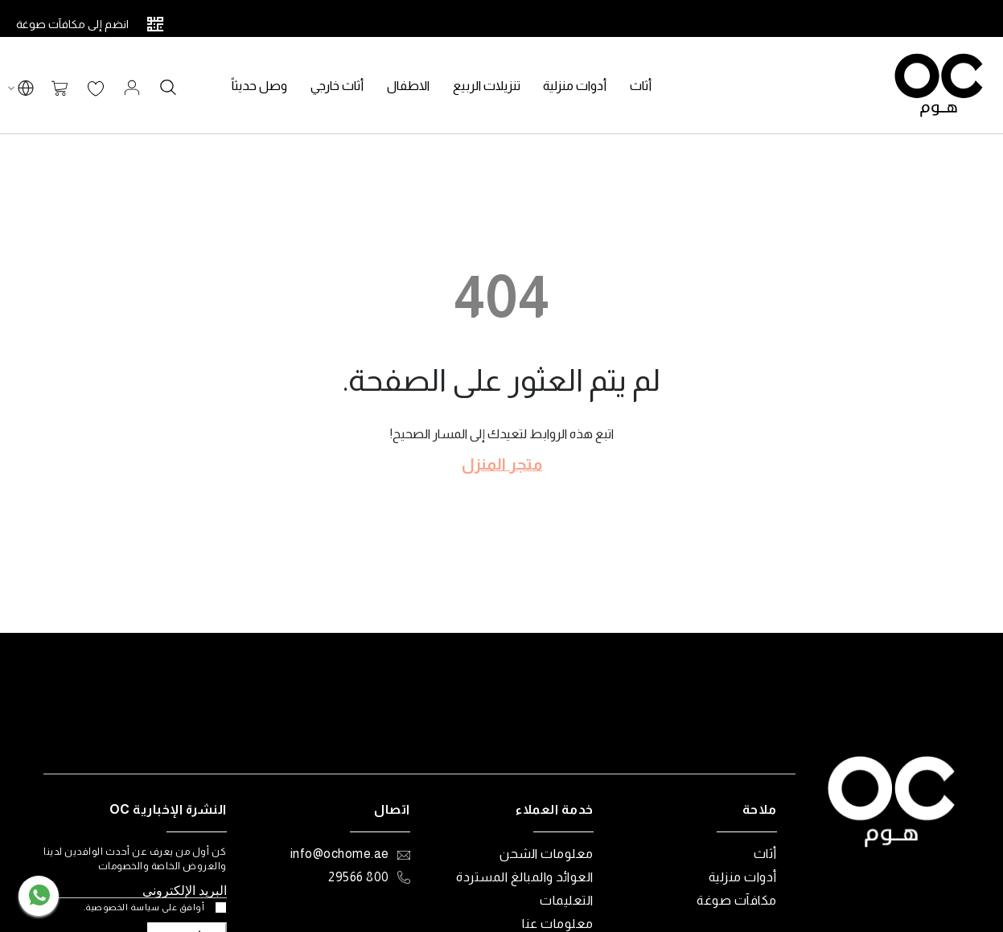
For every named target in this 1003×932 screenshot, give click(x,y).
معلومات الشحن (546, 853)
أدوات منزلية (743, 877)
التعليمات (567, 900)
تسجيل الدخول (132, 88)
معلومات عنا (558, 923)
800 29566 (358, 877)
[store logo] (938, 85)
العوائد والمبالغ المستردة (525, 877)
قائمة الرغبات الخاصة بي (96, 89)
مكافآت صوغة (737, 900)
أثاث (765, 853)
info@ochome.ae (339, 853)
